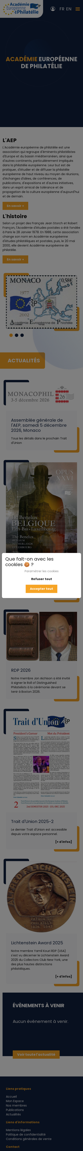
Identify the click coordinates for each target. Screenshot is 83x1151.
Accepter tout (41, 589)
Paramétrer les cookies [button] (42, 571)
